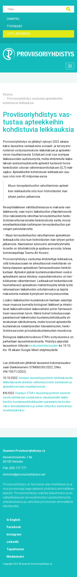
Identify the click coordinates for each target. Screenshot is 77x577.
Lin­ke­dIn (13, 542)
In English (13, 520)
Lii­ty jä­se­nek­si (18, 33)
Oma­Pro (13, 19)
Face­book (14, 527)
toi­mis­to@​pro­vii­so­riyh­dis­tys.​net (24, 474)
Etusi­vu (8, 94)
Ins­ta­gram (14, 534)
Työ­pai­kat (14, 26)
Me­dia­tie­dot (15, 556)
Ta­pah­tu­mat (15, 549)
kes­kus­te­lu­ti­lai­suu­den (43, 345)
